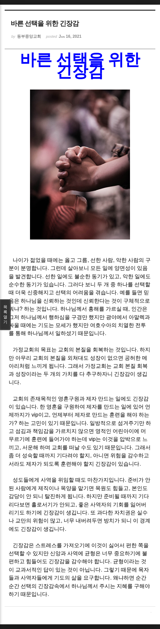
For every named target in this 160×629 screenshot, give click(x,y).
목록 (5, 315)
